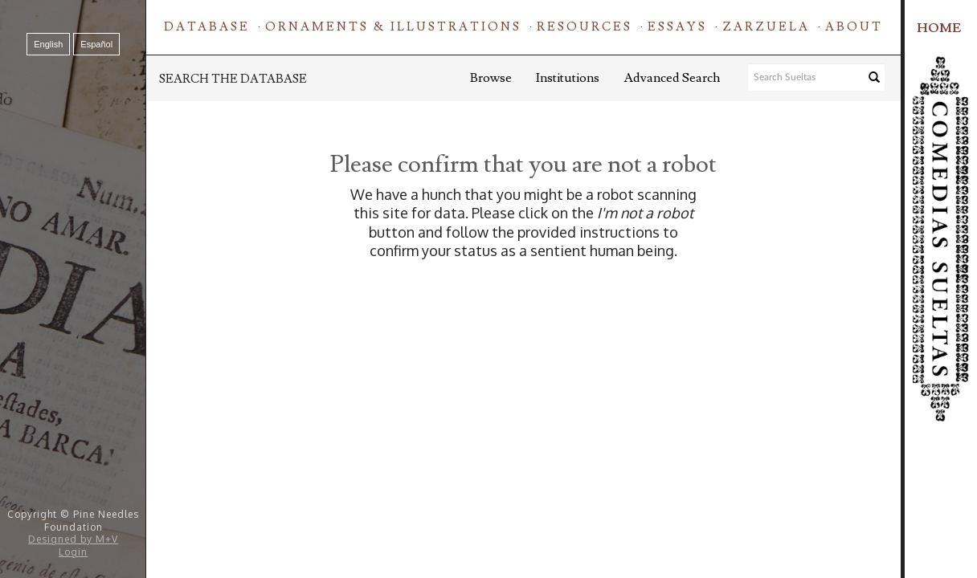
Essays (677, 27)
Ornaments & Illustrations (393, 27)
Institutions (567, 78)
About (854, 27)
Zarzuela (766, 27)
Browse (491, 78)
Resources (584, 27)
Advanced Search (671, 78)
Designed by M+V (73, 539)
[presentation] (557, 311)
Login (73, 552)
